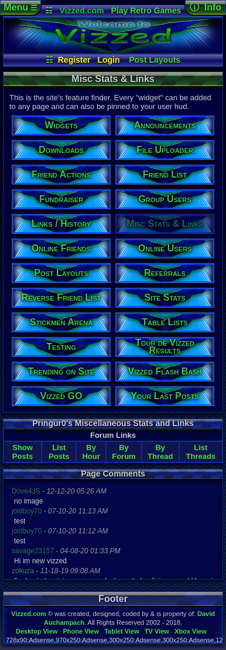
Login (108, 59)
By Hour (91, 452)
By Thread (160, 452)
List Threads (201, 452)
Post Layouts (154, 59)
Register (74, 59)
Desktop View (36, 631)
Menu (20, 7)
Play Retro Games (146, 10)
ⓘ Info (205, 7)
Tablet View (121, 631)
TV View (157, 631)
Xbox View (190, 631)
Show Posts (22, 452)
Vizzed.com (82, 10)
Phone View (81, 631)
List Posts (59, 452)
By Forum (123, 452)
